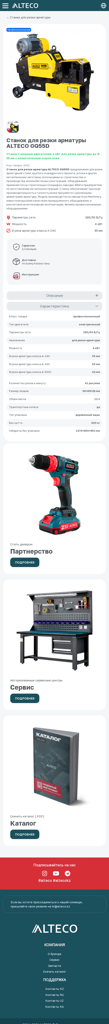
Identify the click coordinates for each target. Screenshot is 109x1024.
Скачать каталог (54, 971)
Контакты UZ (54, 1000)
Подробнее (25, 562)
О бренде (54, 954)
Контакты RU (54, 995)
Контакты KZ (54, 989)
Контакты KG (54, 1006)
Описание (54, 295)
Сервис (54, 959)
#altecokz (62, 880)
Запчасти (54, 965)
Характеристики (54, 306)
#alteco (45, 880)
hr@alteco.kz (61, 906)
